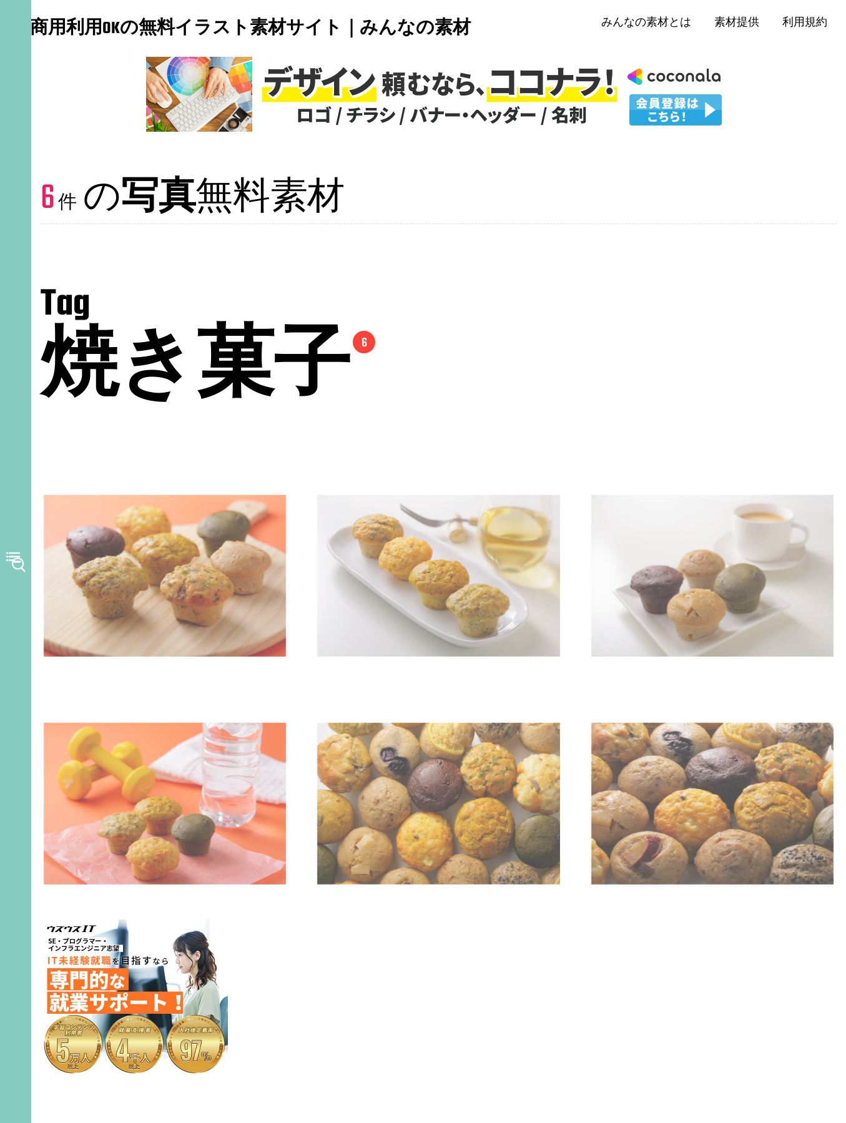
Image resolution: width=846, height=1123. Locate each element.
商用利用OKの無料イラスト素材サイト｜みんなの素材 (106, 30)
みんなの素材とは (652, 25)
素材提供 (742, 25)
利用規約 (810, 25)
